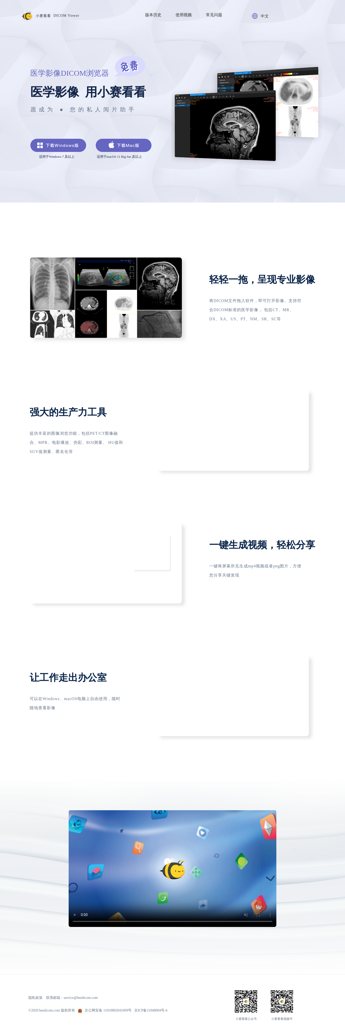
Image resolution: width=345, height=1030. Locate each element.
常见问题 (214, 15)
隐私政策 (35, 998)
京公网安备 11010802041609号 (105, 1010)
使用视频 (184, 15)
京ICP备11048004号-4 (150, 1010)
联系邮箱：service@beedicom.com (72, 998)
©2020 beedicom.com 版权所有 (52, 1010)
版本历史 (153, 15)
